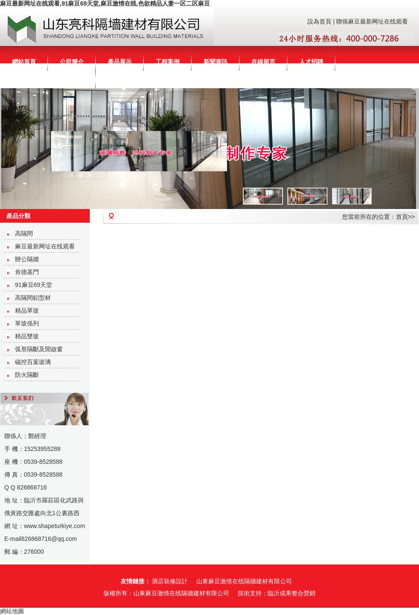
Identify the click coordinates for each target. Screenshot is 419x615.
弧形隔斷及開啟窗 (39, 349)
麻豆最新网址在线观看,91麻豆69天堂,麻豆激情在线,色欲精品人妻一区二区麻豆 (105, 3)
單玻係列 (27, 323)
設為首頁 (319, 21)
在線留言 (263, 61)
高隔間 (24, 233)
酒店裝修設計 (170, 581)
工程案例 (168, 61)
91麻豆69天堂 (33, 284)
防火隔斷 (27, 374)
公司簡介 (72, 61)
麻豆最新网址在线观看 (45, 246)
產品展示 (120, 61)
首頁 (402, 216)
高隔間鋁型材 (33, 297)
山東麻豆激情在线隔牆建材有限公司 (244, 581)
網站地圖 (12, 611)
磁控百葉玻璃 (33, 361)
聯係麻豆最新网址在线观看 (372, 21)
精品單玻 (27, 310)
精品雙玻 (27, 336)
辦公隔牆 (27, 259)
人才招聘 (311, 61)
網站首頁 (24, 61)
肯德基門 (27, 272)
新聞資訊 (215, 61)
